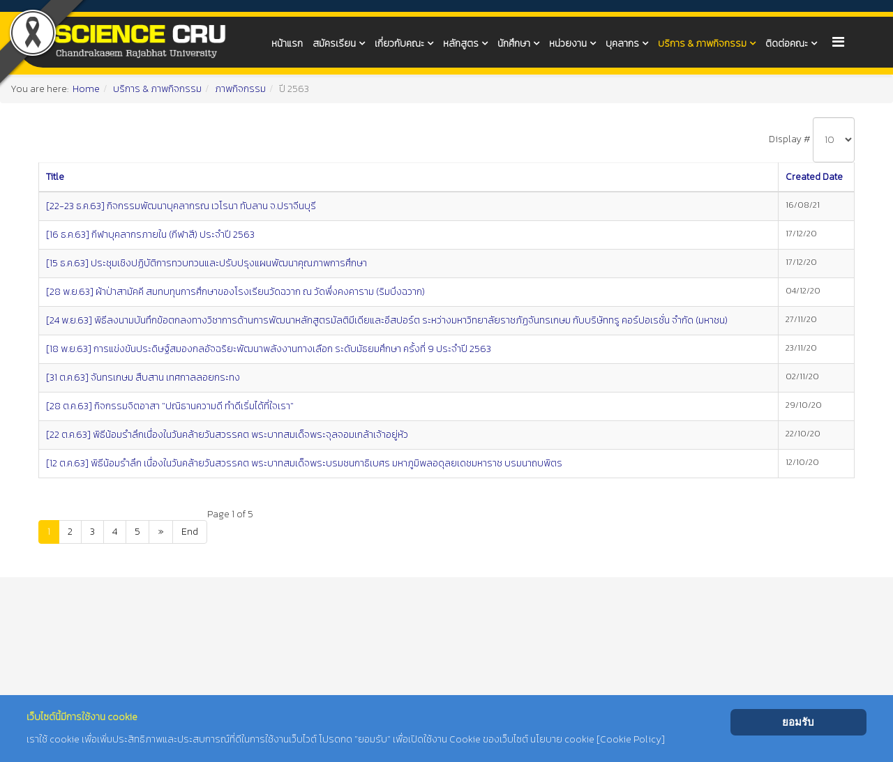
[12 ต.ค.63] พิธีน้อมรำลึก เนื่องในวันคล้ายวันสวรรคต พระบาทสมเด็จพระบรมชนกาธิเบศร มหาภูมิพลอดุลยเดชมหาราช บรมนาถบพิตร (304, 463)
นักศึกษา (513, 43)
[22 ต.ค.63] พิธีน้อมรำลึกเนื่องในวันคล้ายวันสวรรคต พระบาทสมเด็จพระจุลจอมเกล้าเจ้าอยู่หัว (227, 434)
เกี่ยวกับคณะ (399, 43)
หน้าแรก (287, 43)
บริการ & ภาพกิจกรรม (702, 43)
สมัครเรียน (334, 43)
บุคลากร (622, 43)
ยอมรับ (798, 722)
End (189, 531)
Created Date (814, 176)
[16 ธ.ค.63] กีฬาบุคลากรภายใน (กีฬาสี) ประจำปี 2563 (150, 234)
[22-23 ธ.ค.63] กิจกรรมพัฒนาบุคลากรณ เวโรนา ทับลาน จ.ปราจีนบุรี (181, 206)
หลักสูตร (461, 43)
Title (55, 176)
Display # (790, 139)
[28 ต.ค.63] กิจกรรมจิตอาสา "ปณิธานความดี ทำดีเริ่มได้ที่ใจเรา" (170, 406)
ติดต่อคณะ (786, 43)
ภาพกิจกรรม (240, 89)
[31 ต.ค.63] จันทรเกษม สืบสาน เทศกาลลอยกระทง (143, 377)
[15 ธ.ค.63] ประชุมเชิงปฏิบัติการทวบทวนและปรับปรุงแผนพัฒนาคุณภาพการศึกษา (206, 263)
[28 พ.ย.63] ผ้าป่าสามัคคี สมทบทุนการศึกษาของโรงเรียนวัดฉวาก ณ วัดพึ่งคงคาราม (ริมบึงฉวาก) (235, 291)
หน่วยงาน (568, 43)
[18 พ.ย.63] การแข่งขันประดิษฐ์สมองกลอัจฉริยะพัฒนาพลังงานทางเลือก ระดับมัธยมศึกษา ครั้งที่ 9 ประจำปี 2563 (268, 349)
